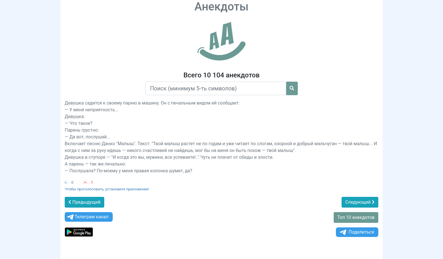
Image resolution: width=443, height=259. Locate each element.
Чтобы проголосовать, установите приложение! (107, 189)
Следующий (360, 202)
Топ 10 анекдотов (356, 217)
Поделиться (356, 232)
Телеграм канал (87, 217)
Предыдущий (84, 202)
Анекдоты (221, 6)
